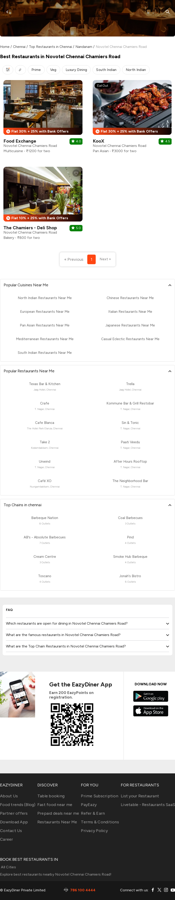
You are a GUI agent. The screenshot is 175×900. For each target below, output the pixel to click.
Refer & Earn (93, 813)
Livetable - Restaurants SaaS (148, 804)
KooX (98, 141)
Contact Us (11, 830)
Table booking (50, 795)
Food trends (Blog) (18, 804)
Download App (14, 821)
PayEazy (89, 804)
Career (6, 839)
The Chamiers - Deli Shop (30, 227)
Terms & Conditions (100, 821)
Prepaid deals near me (58, 813)
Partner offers (14, 813)
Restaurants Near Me (57, 821)
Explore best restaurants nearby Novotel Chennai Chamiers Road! (56, 874)
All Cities (8, 867)
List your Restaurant (140, 795)
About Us (9, 795)
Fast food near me (54, 804)
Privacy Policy (94, 830)
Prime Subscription (99, 795)
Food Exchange (19, 141)
